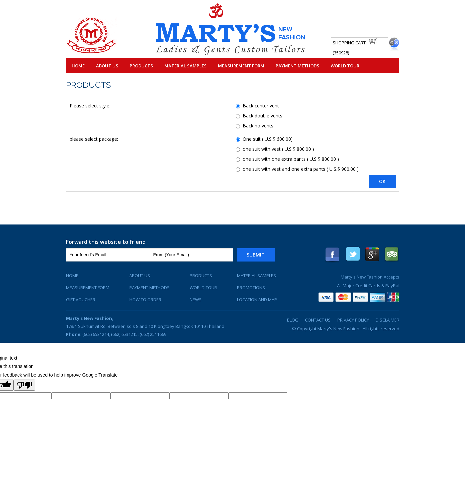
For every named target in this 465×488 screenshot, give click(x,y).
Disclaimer (387, 320)
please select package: (94, 139)
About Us (107, 65)
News (196, 300)
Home (78, 65)
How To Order (145, 300)
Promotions (251, 288)
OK (382, 181)
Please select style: (90, 105)
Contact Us (86, 81)
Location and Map (257, 300)
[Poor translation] (24, 385)
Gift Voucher (80, 300)
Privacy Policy (353, 320)
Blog (292, 320)
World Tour (345, 65)
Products (141, 65)
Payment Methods (297, 65)
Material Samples (185, 65)
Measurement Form (241, 65)
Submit (256, 255)
